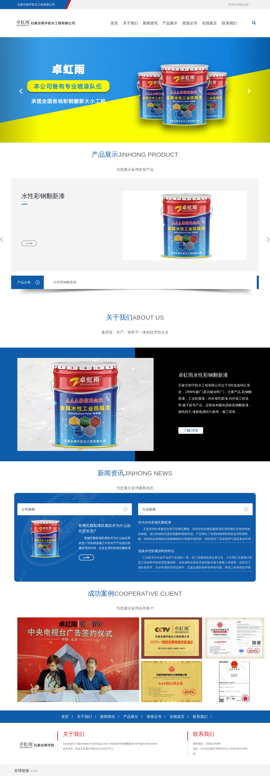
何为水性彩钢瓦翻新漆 (154, 522)
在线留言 (209, 23)
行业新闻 (149, 509)
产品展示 (169, 23)
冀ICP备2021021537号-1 (99, 748)
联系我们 (229, 23)
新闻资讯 (150, 23)
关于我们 (130, 23)
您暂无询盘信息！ (240, 4)
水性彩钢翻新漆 (43, 196)
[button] (20, 90)
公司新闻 (28, 509)
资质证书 (189, 23)
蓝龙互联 (80, 748)
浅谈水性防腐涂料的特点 (156, 551)
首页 (114, 23)
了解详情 (190, 430)
